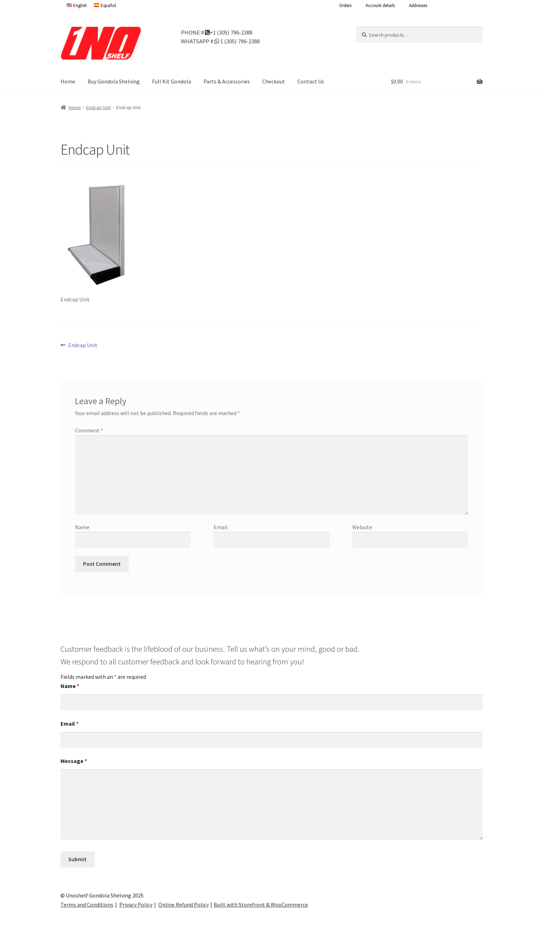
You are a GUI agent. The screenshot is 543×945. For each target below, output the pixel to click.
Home (68, 81)
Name (82, 527)
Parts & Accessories (226, 81)
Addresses (418, 5)
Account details (380, 5)
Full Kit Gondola (171, 81)
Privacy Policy (135, 904)
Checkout (273, 81)
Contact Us (310, 81)
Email (221, 527)
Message (74, 760)
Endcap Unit (98, 107)
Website (362, 527)
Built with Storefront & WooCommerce (261, 904)
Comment (89, 430)
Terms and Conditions (87, 904)
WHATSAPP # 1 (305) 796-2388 (220, 40)
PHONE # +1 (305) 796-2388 (216, 32)
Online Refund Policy (183, 904)
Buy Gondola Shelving (114, 81)
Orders (345, 5)
